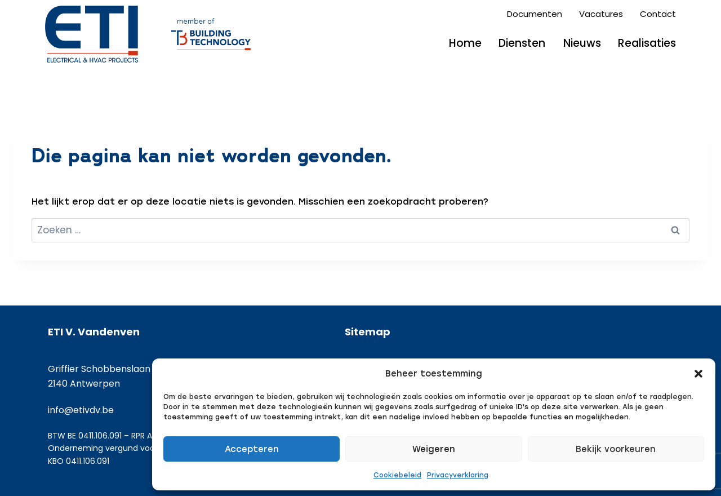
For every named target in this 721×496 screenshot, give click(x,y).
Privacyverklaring (457, 475)
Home (465, 43)
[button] (698, 373)
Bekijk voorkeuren (616, 449)
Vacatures (601, 14)
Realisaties (647, 43)
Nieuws (582, 43)
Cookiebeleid (397, 475)
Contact (658, 14)
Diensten (522, 43)
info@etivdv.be (81, 410)
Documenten (534, 14)
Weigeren (433, 449)
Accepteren (252, 449)
